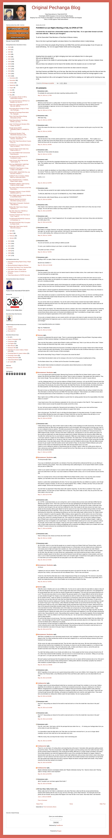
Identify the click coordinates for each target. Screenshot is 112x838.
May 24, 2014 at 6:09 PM (45, 211)
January (12, 238)
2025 (9, 49)
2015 (9, 73)
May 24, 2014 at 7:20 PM (45, 235)
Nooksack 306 (11, 347)
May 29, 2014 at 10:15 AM (45, 719)
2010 (9, 248)
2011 (9, 246)
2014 (9, 76)
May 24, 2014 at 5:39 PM (45, 199)
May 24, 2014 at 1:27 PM (45, 110)
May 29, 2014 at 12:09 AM (45, 664)
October (12, 82)
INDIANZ (10, 327)
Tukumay (40, 335)
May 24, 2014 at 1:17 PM (45, 95)
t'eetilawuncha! (42, 683)
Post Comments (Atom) (50, 807)
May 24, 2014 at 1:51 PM (45, 154)
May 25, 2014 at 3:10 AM (44, 330)
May (11, 94)
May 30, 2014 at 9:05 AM (44, 783)
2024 (9, 52)
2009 (9, 250)
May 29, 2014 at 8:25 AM (44, 678)
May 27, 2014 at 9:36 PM (45, 528)
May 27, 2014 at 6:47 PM (45, 494)
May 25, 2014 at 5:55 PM (45, 418)
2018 (9, 66)
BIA (9, 337)
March (11, 233)
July (11, 90)
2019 (9, 64)
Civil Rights (11, 343)
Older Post (102, 804)
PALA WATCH (11, 331)
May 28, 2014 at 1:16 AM (44, 538)
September (13, 85)
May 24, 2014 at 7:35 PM (45, 252)
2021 (9, 59)
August (12, 87)
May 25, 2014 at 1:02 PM (45, 367)
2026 (9, 47)
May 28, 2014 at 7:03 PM (45, 581)
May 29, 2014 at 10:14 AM (45, 707)
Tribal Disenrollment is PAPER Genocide (19, 275)
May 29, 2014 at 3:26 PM (45, 740)
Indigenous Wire (12, 329)
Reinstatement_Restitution (45, 372)
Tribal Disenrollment (13, 359)
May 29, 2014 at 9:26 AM (44, 696)
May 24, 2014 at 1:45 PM (45, 144)
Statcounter (9, 367)
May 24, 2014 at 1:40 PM (45, 131)
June (11, 92)
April (11, 231)
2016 (9, 71)
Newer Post (39, 804)
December (13, 78)
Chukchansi (11, 341)
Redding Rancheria (13, 357)
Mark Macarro (11, 345)
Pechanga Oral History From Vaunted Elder (19, 267)
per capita (10, 361)
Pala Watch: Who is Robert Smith (17, 269)
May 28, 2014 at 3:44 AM (44, 559)
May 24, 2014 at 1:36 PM (45, 120)
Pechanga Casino (12, 355)
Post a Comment (42, 800)
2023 (9, 54)
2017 (9, 68)
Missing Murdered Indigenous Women (18, 265)
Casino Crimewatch (13, 339)
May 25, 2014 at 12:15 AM (45, 265)
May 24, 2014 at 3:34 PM (45, 183)
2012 (9, 243)
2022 (9, 56)
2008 (9, 253)
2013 (9, 241)
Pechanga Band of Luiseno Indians (17, 353)
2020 (9, 61)
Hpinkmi (40, 587)
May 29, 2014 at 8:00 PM (45, 762)
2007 (9, 255)
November (13, 80)
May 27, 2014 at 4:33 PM (45, 452)
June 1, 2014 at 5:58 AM (44, 796)
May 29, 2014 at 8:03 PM (45, 774)
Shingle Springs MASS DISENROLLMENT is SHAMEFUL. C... (19, 129)
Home (71, 804)
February (12, 235)
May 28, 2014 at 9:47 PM (45, 629)
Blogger (59, 831)
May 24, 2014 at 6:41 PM (45, 222)
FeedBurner (59, 825)
